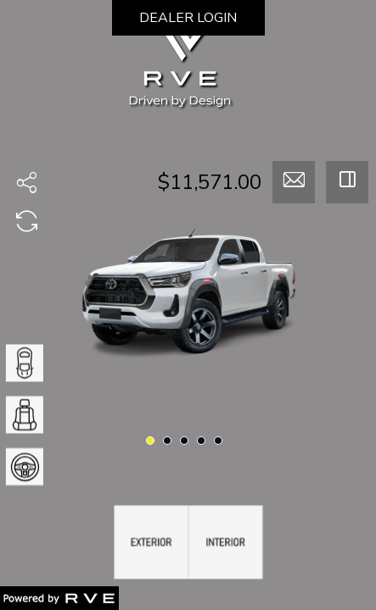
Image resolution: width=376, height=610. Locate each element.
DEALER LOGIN (188, 17)
